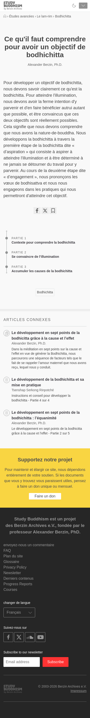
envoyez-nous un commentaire (28, 545)
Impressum (79, 691)
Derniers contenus (18, 578)
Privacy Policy (15, 567)
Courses (10, 590)
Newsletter (12, 573)
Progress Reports (17, 584)
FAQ (7, 551)
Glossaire (11, 562)
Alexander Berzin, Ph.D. (45, 64)
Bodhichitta (45, 292)
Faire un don (45, 496)
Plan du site (13, 556)
